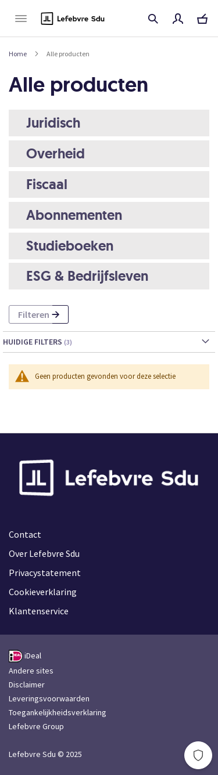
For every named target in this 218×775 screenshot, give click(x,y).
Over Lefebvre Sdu (44, 553)
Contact (25, 534)
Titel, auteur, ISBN (153, 18)
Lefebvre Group (36, 726)
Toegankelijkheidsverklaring (57, 712)
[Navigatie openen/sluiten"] (21, 18)
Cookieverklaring (43, 591)
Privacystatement (45, 572)
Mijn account (178, 18)
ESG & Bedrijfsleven (87, 276)
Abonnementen (74, 215)
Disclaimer (27, 684)
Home (18, 53)
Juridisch (53, 123)
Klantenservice (39, 611)
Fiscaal (46, 184)
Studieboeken (69, 246)
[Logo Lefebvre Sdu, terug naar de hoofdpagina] (73, 18)
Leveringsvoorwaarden (49, 698)
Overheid (55, 153)
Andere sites (31, 670)
